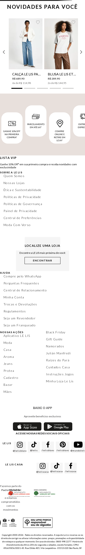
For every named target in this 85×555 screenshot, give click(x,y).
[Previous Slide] (4, 52)
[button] (16, 88)
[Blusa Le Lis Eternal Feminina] (61, 52)
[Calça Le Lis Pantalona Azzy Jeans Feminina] (25, 52)
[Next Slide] (81, 52)
